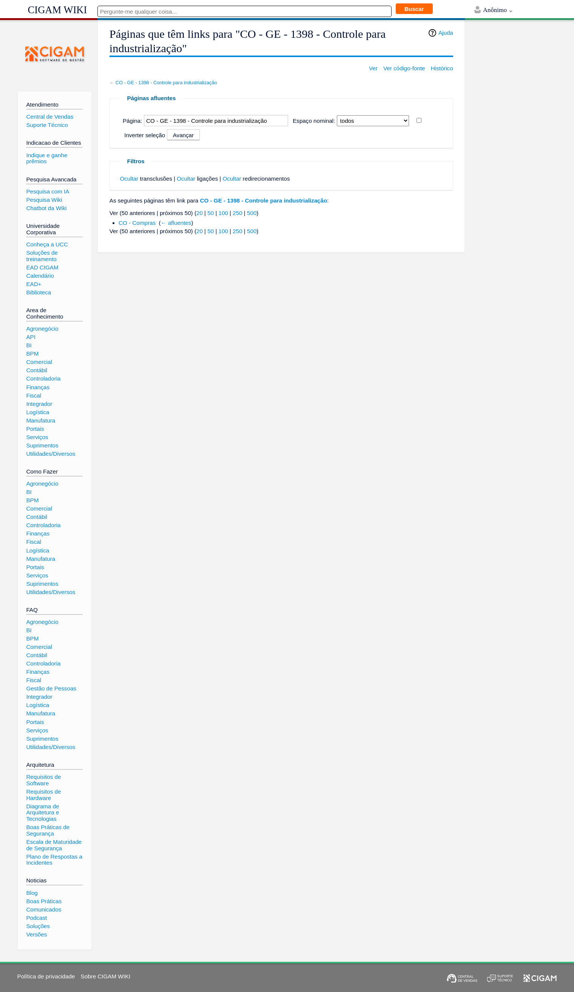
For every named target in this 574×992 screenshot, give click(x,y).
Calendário (40, 275)
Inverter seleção (144, 135)
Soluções (37, 926)
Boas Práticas (44, 901)
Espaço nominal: (314, 121)
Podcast (36, 918)
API (30, 337)
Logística (37, 412)
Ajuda (445, 32)
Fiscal (33, 395)
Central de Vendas (49, 116)
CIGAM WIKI (57, 9)
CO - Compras (137, 223)
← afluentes (176, 223)
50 (210, 213)
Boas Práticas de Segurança (47, 830)
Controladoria (43, 378)
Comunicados (43, 909)
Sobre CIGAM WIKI (106, 976)
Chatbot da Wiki (46, 208)
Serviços (37, 437)
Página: (132, 121)
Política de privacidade (46, 976)
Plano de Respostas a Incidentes (54, 859)
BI (28, 345)
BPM (32, 353)
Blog (31, 893)
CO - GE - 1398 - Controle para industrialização (166, 82)
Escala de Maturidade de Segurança (54, 845)
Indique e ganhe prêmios (46, 158)
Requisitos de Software (43, 780)
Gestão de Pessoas (51, 688)
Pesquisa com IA (47, 191)
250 (237, 213)
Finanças (37, 387)
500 (251, 213)
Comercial (39, 362)
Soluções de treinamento (42, 255)
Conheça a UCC (47, 244)
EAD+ (33, 284)
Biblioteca (38, 292)
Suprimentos (42, 445)
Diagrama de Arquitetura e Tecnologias (42, 812)
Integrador (39, 404)
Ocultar (129, 178)
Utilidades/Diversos (50, 453)
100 (223, 213)
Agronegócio (42, 328)
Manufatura (40, 420)
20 (199, 213)
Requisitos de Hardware (43, 794)
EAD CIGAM (42, 267)
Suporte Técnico (47, 125)
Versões (36, 934)
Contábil (36, 370)
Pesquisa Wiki (44, 200)
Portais (35, 429)
